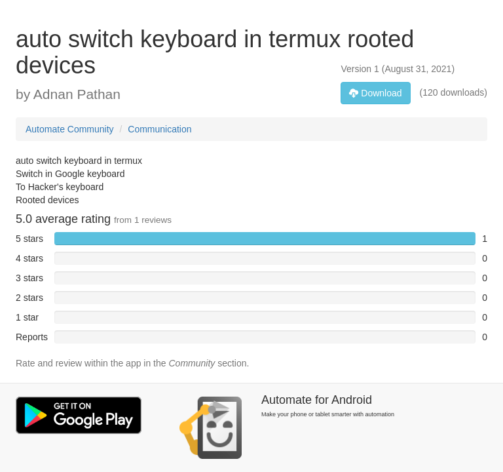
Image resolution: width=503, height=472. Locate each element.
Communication (159, 129)
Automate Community (70, 129)
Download (375, 93)
